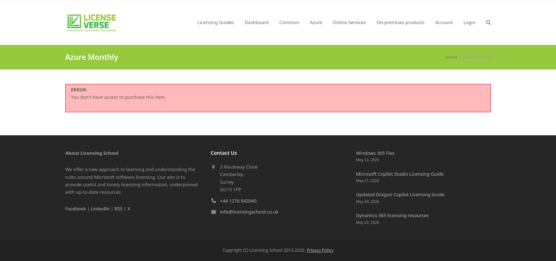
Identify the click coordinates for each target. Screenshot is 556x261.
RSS (118, 208)
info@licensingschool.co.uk (249, 212)
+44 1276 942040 (238, 201)
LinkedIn (100, 208)
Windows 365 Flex (375, 153)
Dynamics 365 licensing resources (392, 215)
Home (451, 57)
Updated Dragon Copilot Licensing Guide (400, 194)
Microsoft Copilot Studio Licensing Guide (400, 174)
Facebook (75, 208)
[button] (488, 22)
